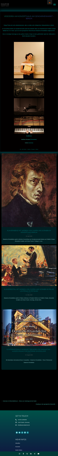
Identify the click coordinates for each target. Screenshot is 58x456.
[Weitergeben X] (27, 453)
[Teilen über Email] (38, 453)
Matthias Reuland (25, 139)
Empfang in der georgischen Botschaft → (46, 371)
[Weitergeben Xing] (34, 453)
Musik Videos (18, 417)
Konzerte (17, 413)
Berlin (29, 149)
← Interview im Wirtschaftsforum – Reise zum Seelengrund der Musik (19, 368)
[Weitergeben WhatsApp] (19, 453)
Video (36, 149)
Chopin (33, 149)
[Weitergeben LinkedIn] (30, 453)
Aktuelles (17, 410)
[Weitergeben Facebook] (23, 453)
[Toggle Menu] (54, 4)
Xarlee (26, 142)
